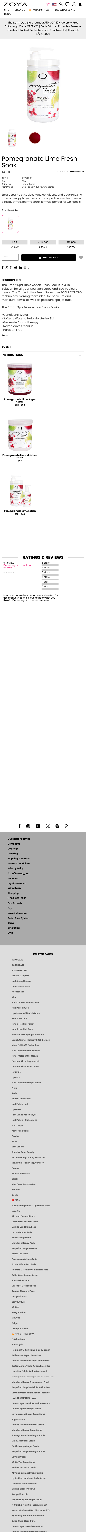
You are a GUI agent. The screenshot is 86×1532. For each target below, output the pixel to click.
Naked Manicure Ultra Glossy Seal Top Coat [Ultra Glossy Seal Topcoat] (31, 1510)
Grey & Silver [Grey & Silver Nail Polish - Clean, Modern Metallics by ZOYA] (18, 1302)
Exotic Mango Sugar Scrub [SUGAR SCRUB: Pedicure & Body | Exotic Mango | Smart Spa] (25, 1446)
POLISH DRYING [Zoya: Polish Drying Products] (19, 970)
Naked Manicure (17, 913)
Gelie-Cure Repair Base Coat (27, 1355)
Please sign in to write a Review (17, 566)
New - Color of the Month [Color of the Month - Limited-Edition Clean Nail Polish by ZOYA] (25, 1056)
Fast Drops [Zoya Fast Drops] (17, 1125)
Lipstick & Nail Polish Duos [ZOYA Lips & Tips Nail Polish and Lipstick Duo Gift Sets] (26, 1013)
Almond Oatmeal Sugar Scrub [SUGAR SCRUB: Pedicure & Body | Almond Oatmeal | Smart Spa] (27, 1473)
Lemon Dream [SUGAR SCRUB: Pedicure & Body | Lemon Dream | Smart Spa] (19, 1457)
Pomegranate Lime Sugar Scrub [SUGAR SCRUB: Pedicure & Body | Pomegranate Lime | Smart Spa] (28, 1435)
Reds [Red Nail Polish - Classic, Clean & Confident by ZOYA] (14, 1093)
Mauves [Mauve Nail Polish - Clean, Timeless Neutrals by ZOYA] (16, 1318)
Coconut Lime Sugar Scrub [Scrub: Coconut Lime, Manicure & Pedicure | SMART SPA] (25, 1061)
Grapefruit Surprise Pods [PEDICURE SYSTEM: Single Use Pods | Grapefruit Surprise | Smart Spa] (24, 1248)
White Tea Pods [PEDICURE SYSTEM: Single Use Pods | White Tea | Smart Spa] (20, 1254)
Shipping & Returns (19, 859)
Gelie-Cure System (18, 918)
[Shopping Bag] (80, 4)
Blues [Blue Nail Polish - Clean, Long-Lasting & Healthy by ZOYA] (14, 1141)
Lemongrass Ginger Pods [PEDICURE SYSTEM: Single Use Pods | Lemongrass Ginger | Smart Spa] (25, 1222)
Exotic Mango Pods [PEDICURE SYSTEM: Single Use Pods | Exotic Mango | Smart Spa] (21, 1238)
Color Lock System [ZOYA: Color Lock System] (21, 987)
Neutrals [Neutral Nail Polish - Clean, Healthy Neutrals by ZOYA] (16, 1072)
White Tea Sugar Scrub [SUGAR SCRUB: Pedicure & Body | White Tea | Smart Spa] (23, 1462)
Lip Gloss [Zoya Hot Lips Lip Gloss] (16, 1109)
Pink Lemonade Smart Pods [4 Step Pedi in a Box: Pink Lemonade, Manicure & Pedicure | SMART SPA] (26, 1051)
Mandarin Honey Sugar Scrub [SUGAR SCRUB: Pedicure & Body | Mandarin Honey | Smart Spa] (27, 1430)
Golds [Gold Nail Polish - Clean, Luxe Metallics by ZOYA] (15, 1195)
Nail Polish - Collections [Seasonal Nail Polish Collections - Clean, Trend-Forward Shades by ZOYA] (24, 1120)
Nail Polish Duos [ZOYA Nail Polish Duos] (20, 1008)
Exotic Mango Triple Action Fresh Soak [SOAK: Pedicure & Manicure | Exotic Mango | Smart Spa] (31, 1366)
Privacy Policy (16, 868)
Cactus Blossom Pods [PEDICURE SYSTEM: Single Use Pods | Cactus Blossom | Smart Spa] (23, 1291)
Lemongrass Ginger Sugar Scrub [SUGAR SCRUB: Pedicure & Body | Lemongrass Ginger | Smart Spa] (28, 1414)
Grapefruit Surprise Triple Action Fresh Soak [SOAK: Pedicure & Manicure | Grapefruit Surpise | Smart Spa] (31, 1387)
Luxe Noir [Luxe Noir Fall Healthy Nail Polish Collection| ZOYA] (16, 1211)
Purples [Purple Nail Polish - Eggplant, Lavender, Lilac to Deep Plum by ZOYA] (16, 1136)
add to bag (39, 257)
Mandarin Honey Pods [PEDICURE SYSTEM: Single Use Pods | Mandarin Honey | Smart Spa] (23, 1243)
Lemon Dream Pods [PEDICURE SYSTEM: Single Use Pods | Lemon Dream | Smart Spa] (22, 1232)
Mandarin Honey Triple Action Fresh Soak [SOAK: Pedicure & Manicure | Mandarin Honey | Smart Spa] (31, 1382)
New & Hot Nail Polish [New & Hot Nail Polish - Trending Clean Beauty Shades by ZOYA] (23, 1024)
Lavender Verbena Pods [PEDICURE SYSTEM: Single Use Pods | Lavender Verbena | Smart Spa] (24, 1286)
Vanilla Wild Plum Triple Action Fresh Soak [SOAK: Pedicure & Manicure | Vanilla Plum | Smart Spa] (31, 1361)
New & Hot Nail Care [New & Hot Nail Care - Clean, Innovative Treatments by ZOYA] (22, 1029)
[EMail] (24, 267)
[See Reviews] (70, 172)
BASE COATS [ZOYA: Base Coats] (18, 965)
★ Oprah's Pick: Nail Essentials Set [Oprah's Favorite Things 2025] (29, 1505)
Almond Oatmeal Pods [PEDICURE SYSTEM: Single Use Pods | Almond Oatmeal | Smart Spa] (23, 1216)
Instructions (41, 354)
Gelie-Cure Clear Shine (23, 1521)
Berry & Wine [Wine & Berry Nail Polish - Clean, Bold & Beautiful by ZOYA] (18, 1313)
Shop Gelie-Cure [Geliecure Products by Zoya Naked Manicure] (20, 1280)
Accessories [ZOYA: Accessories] (18, 992)
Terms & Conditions (19, 864)
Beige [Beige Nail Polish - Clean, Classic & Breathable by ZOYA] (14, 1323)
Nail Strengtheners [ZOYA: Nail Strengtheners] (21, 981)
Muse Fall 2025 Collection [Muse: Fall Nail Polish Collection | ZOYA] (25, 1045)
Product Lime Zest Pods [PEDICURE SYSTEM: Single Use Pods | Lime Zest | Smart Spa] (24, 1264)
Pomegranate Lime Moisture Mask (19, 456)
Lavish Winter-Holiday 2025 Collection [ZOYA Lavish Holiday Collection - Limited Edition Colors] (31, 1040)
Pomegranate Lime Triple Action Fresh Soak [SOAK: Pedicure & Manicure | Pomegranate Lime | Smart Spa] (33, 1377)
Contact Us (14, 844)
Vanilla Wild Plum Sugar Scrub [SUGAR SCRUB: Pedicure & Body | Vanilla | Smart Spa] (28, 1425)
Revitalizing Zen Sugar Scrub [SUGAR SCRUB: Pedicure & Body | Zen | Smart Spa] (27, 1500)
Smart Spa (14, 928)
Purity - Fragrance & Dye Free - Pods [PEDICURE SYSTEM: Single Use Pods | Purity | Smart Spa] (31, 1206)
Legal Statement (17, 883)
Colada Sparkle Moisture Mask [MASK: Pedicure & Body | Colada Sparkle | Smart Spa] (28, 1526)
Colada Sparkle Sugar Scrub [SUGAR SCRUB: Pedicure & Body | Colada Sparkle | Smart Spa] (26, 1409)
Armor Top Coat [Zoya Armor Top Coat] (20, 1131)
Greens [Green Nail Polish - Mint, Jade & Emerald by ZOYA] (15, 1168)
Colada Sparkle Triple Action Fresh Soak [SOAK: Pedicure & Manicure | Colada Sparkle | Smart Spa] (31, 1403)
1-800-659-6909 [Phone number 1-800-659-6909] (17, 898)
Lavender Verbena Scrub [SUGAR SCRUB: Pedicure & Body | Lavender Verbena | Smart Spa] (24, 1484)
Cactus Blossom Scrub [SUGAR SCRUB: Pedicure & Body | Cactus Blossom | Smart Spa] (23, 1489)
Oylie (10, 933)
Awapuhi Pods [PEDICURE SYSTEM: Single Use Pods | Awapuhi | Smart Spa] (19, 1296)
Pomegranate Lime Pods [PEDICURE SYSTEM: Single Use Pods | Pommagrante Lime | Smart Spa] (24, 1259)
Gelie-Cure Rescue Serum (25, 1275)
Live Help (13, 849)
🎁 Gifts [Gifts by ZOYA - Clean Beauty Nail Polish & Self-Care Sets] (16, 1200)
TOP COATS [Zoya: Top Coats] (17, 960)
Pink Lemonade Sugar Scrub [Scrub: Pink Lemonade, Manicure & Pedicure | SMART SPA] (26, 1083)
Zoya (10, 908)
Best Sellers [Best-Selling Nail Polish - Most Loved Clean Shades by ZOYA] (18, 1147)
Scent (41, 346)
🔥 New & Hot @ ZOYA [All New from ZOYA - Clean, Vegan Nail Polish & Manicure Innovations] (23, 1334)
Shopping (13, 893)
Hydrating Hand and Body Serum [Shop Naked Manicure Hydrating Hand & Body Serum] (29, 1478)
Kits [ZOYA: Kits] (14, 997)
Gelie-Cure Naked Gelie (24, 1468)
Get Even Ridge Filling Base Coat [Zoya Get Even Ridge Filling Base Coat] (28, 1158)
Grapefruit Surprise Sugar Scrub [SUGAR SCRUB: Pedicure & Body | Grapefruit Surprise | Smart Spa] (28, 1451)
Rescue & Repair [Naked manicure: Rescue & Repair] (20, 976)
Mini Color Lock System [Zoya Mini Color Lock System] (24, 1184)
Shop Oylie (17, 1345)
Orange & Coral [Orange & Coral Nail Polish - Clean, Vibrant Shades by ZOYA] (20, 1329)
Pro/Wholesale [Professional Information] (64, 10)
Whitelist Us (14, 888)
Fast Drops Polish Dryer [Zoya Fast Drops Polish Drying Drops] (24, 1115)
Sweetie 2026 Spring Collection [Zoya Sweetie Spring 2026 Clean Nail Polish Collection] (28, 1035)
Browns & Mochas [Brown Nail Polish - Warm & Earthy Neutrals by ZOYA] (21, 1173)
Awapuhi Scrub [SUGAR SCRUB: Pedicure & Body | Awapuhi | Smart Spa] (19, 1494)
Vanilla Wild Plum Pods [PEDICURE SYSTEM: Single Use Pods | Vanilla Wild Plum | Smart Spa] (24, 1227)
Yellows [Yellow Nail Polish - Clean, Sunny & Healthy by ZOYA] (16, 1190)
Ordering (13, 854)
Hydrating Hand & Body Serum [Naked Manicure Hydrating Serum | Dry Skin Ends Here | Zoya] (28, 1516)
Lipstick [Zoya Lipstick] (16, 1077)
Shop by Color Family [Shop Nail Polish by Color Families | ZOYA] (23, 1152)
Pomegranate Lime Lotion (20, 511)
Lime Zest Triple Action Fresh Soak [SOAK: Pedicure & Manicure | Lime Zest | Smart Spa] (29, 1371)
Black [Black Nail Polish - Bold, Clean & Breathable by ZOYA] (14, 1179)
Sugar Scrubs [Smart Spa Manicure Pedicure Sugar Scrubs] (18, 1419)
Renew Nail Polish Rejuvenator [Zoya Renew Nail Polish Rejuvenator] (28, 1163)
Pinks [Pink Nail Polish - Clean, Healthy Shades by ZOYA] (14, 1088)
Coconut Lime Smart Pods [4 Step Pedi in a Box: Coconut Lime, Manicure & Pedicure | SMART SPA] (25, 1067)
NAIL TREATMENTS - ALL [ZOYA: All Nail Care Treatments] (24, 1398)
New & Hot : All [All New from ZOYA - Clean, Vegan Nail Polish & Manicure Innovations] (19, 1018)
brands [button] (20, 10)
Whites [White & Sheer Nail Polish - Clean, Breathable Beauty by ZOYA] (15, 1307)
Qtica (11, 923)
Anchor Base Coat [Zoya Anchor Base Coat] (21, 1099)
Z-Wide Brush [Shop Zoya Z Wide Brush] (19, 1339)
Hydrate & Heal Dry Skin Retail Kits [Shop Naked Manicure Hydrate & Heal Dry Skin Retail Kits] (30, 1270)
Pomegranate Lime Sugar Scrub (20, 400)
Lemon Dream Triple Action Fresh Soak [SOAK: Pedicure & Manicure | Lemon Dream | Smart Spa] (31, 1393)
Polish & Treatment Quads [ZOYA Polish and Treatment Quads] (25, 1002)
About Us (13, 879)
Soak (5, 335)
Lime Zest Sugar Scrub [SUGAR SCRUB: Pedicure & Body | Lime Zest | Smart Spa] (23, 1441)
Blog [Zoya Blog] (8, 14)
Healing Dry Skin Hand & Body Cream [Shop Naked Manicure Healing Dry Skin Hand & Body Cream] (31, 1350)
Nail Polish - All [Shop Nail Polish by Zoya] (20, 1104)
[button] (15, 4)
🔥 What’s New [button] (39, 10)
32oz (14, 181)
